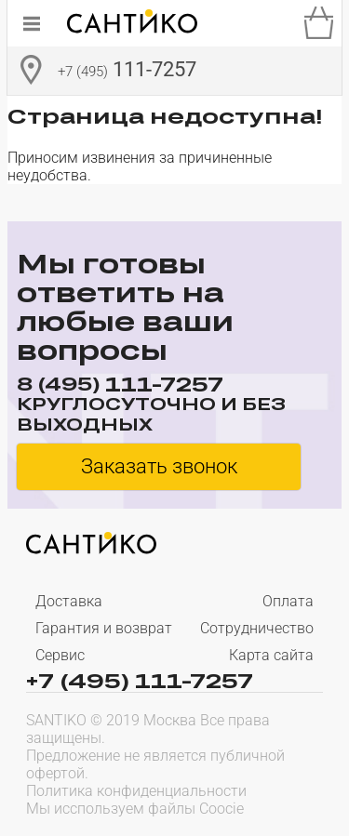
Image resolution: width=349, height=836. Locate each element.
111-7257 (127, 72)
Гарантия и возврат (103, 628)
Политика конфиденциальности (136, 791)
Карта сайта (271, 655)
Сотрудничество (257, 628)
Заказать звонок (159, 466)
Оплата (288, 601)
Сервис (60, 655)
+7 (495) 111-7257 (139, 680)
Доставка (68, 601)
